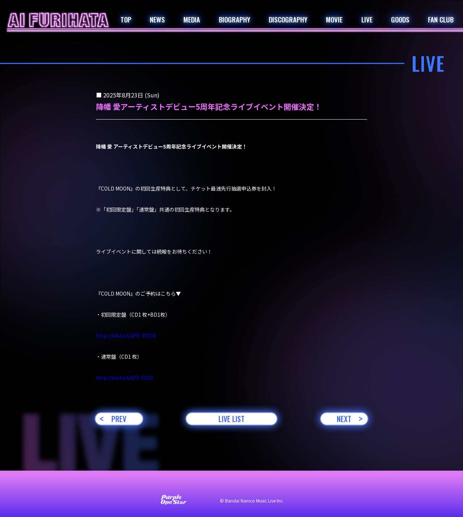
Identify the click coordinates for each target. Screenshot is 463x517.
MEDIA (191, 19)
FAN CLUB (441, 19)
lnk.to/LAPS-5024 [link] (124, 377)
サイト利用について (183, 485)
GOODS (400, 19)
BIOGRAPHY (234, 19)
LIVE (367, 19)
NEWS (157, 19)
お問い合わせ (134, 485)
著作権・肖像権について (307, 485)
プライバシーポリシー (242, 485)
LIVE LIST (231, 418)
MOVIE (334, 19)
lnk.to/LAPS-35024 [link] (126, 335)
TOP (125, 19)
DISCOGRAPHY (288, 19)
